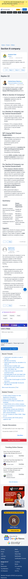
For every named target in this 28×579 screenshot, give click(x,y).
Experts (17, 551)
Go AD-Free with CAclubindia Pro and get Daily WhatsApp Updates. (13, 3)
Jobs (19, 12)
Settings (3, 558)
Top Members (4, 568)
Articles (3, 549)
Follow (22, 70)
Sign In (24, 9)
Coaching (9, 12)
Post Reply (4, 341)
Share (16, 70)
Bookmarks (4, 566)
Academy (3, 12)
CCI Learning (18, 566)
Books (15, 12)
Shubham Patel (12, 54)
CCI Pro (17, 571)
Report (24, 67)
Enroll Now (21, 455)
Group (17, 568)
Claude (18, 315)
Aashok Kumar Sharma (14, 81)
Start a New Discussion (14, 440)
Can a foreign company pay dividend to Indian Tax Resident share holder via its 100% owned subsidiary (13, 410)
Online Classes (14, 447)
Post (17, 387)
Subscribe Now (14, 530)
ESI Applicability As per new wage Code (14, 374)
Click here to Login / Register (9, 348)
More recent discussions (8, 387)
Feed (2, 564)
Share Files (18, 554)
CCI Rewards (4, 571)
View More (21, 435)
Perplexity (12, 315)
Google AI (5, 318)
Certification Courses (20, 558)
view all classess (14, 482)
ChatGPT (5, 315)
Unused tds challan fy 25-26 (10, 431)
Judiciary (3, 556)
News (16, 549)
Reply (10, 70)
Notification (18, 556)
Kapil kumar (11, 248)
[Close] (26, 2)
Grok (11, 318)
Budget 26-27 (4, 562)
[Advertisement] (14, 29)
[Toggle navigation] (12, 9)
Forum (2, 551)
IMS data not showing (10, 360)
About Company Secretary (10, 399)
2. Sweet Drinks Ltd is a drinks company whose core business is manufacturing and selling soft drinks (14, 405)
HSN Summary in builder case (12, 366)
